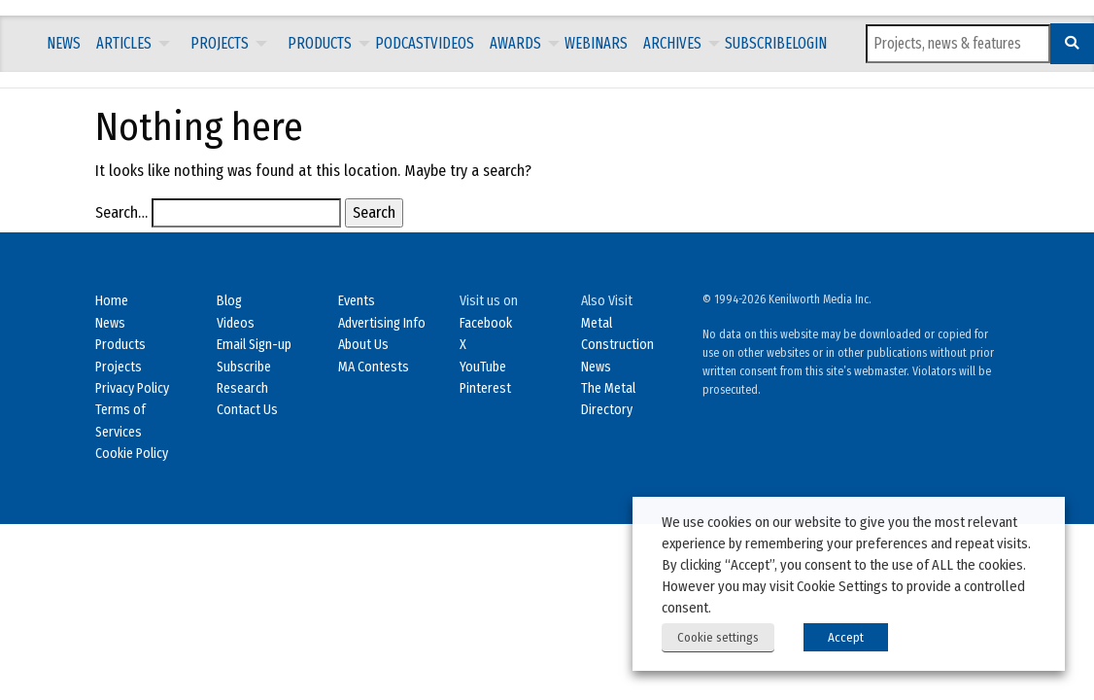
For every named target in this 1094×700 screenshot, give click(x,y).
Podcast (402, 43)
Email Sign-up (254, 344)
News (64, 43)
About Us (363, 344)
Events (356, 301)
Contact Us (247, 410)
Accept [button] (846, 637)
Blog (229, 301)
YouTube (483, 367)
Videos (452, 43)
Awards (515, 43)
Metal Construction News (617, 345)
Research (242, 388)
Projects (219, 43)
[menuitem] (64, 43)
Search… (121, 212)
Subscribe (758, 43)
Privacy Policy (132, 388)
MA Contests (373, 367)
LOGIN (809, 43)
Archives (672, 43)
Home (111, 301)
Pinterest (485, 388)
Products (320, 43)
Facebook (486, 323)
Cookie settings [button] (718, 637)
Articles (124, 43)
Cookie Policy (131, 453)
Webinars (596, 43)
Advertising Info (382, 323)
